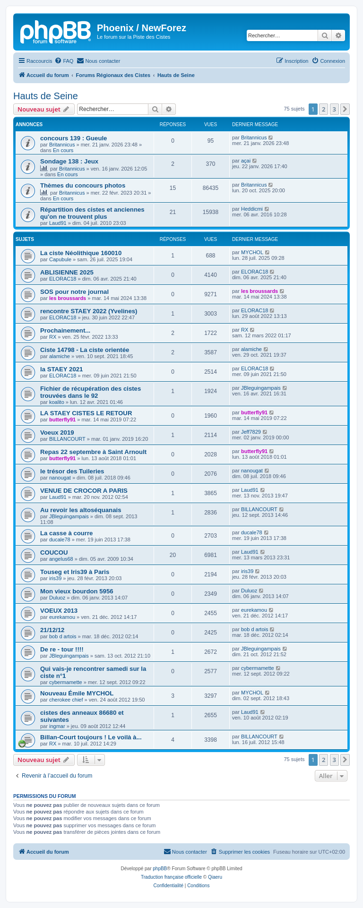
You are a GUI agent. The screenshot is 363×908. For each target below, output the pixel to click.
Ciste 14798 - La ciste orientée (84, 349)
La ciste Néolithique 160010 (80, 253)
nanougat (60, 477)
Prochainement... (65, 330)
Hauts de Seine (45, 96)
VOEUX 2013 (59, 610)
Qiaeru (215, 877)
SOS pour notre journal (74, 291)
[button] (345, 109)
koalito (56, 402)
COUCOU (54, 552)
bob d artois (62, 636)
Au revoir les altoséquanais (80, 510)
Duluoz (57, 597)
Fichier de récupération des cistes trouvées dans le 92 (90, 392)
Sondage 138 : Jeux (69, 161)
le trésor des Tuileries (72, 471)
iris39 (55, 578)
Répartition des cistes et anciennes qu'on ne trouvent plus (92, 213)
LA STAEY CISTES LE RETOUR (86, 413)
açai (246, 160)
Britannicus (62, 144)
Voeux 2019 (57, 432)
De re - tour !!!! (62, 649)
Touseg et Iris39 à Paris (74, 571)
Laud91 (58, 223)
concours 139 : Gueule (73, 138)
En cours (63, 150)
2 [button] (323, 109)
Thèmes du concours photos (82, 185)
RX (52, 337)
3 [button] (334, 109)
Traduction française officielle (171, 877)
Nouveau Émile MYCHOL (76, 693)
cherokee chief (66, 699)
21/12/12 (52, 630)
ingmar (57, 726)
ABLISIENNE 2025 (67, 272)
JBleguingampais (261, 388)
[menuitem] (63, 61)
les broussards (67, 298)
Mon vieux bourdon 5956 (76, 591)
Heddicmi (252, 209)
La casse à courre (66, 533)
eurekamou (62, 617)
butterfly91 (62, 419)
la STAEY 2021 (61, 369)
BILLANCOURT (67, 439)
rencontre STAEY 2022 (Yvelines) (88, 311)
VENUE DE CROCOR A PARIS (84, 490)
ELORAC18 (62, 279)
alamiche (59, 356)
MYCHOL (252, 252)
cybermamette (65, 682)
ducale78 (59, 539)
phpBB (160, 868)
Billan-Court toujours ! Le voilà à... (91, 737)
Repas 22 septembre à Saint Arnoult (93, 451)
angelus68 (61, 559)
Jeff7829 (251, 432)
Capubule (60, 259)
